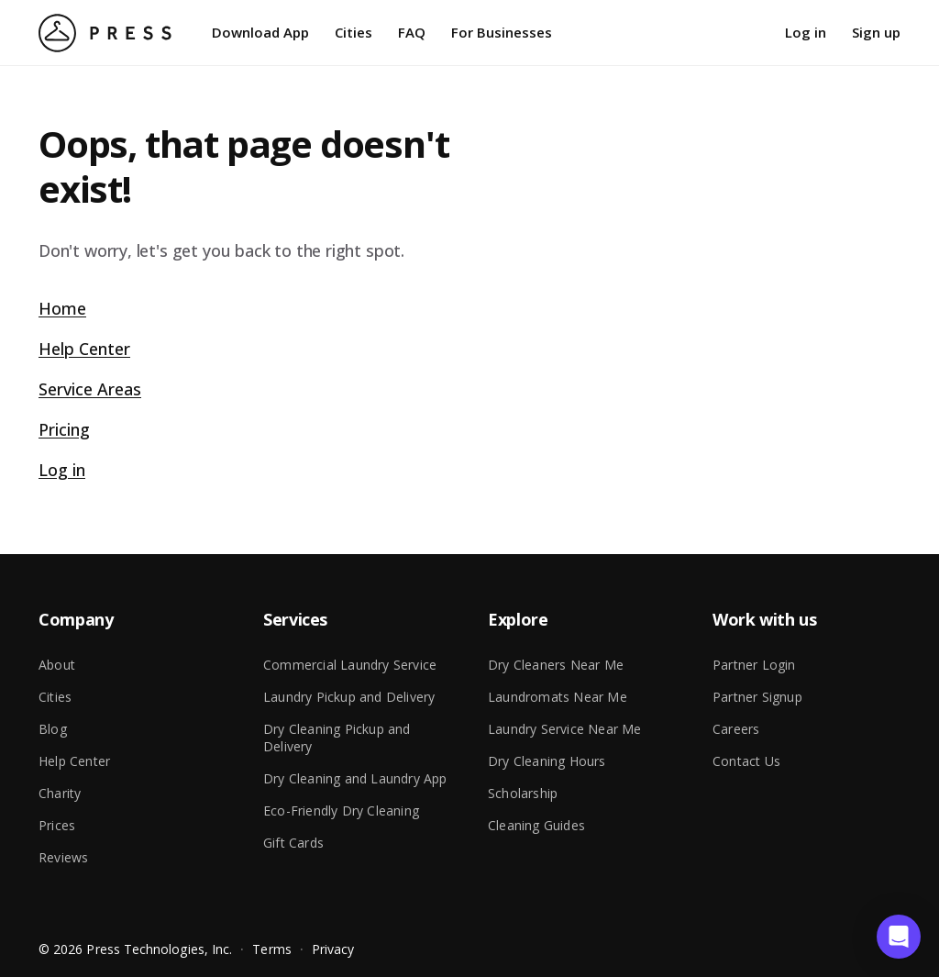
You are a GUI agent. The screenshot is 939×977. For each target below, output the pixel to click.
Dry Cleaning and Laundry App (355, 778)
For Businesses (501, 32)
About (57, 664)
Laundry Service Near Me (565, 729)
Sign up (876, 32)
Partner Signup (757, 696)
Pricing (64, 429)
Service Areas (90, 389)
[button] (899, 937)
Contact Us (746, 761)
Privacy (333, 949)
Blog (53, 729)
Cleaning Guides (536, 825)
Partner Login (754, 664)
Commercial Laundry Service (349, 664)
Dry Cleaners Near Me (556, 664)
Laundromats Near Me (557, 696)
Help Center (84, 349)
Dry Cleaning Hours (547, 761)
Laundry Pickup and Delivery (349, 696)
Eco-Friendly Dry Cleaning (341, 810)
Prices (57, 825)
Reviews (63, 857)
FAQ (411, 32)
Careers (736, 729)
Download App (260, 32)
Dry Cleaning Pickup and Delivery (337, 737)
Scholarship (523, 793)
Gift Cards (293, 842)
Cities (353, 32)
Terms (271, 949)
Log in (805, 32)
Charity (60, 793)
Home (62, 308)
